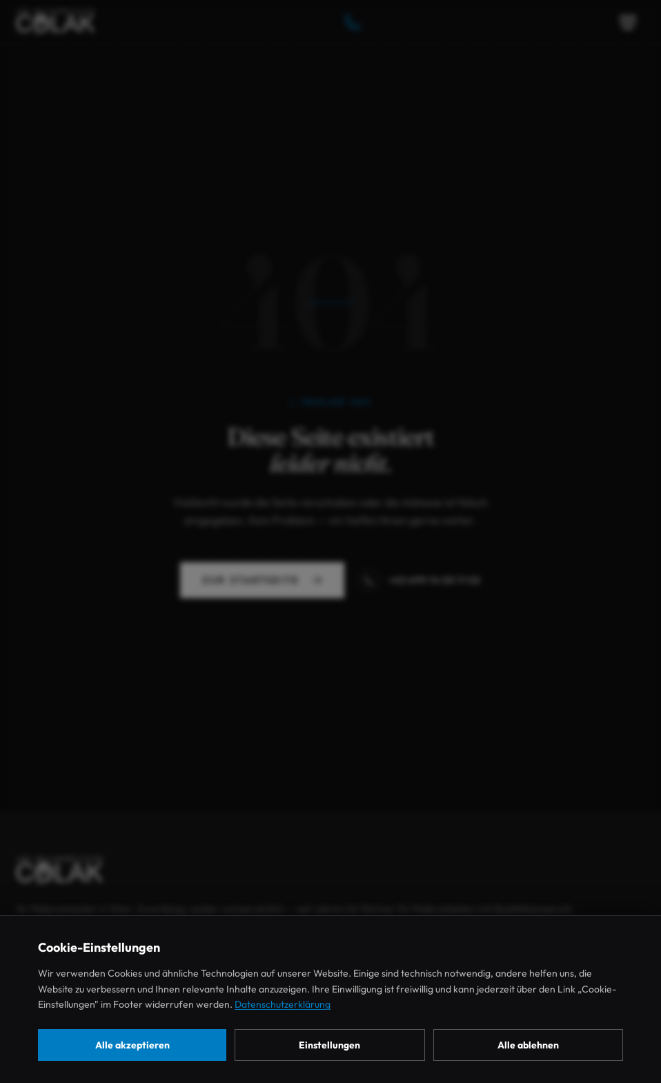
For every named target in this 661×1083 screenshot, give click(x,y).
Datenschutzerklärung (282, 1004)
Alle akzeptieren (132, 1045)
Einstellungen (329, 1045)
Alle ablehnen (528, 1045)
